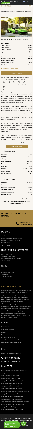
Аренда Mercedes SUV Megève (10, 386)
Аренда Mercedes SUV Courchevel (11, 383)
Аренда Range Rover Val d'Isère (11, 378)
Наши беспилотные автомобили (11, 340)
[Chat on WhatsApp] (5, 3)
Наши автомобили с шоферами (11, 342)
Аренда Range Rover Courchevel (11, 373)
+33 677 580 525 (12, 361)
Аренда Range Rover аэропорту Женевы (13, 370)
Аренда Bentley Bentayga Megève (11, 407)
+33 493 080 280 (26, 224)
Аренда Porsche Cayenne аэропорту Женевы (15, 391)
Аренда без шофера (7, 329)
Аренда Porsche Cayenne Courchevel (12, 394)
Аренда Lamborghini (18, 11)
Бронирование (5, 335)
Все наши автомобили (8, 337)
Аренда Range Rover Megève (10, 375)
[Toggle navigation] (30, 5)
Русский (26, 1)
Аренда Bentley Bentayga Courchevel (12, 404)
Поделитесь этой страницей (10, 68)
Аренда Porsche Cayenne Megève (11, 396)
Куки (23, 420)
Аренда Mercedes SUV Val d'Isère (11, 388)
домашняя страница (6, 11)
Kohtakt (3, 332)
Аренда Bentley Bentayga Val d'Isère (12, 409)
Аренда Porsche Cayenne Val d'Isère (12, 399)
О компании (5, 326)
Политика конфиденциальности (11, 420)
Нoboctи (28, 420)
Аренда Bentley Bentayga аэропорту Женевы (15, 401)
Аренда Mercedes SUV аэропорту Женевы (14, 381)
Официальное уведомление (22, 418)
